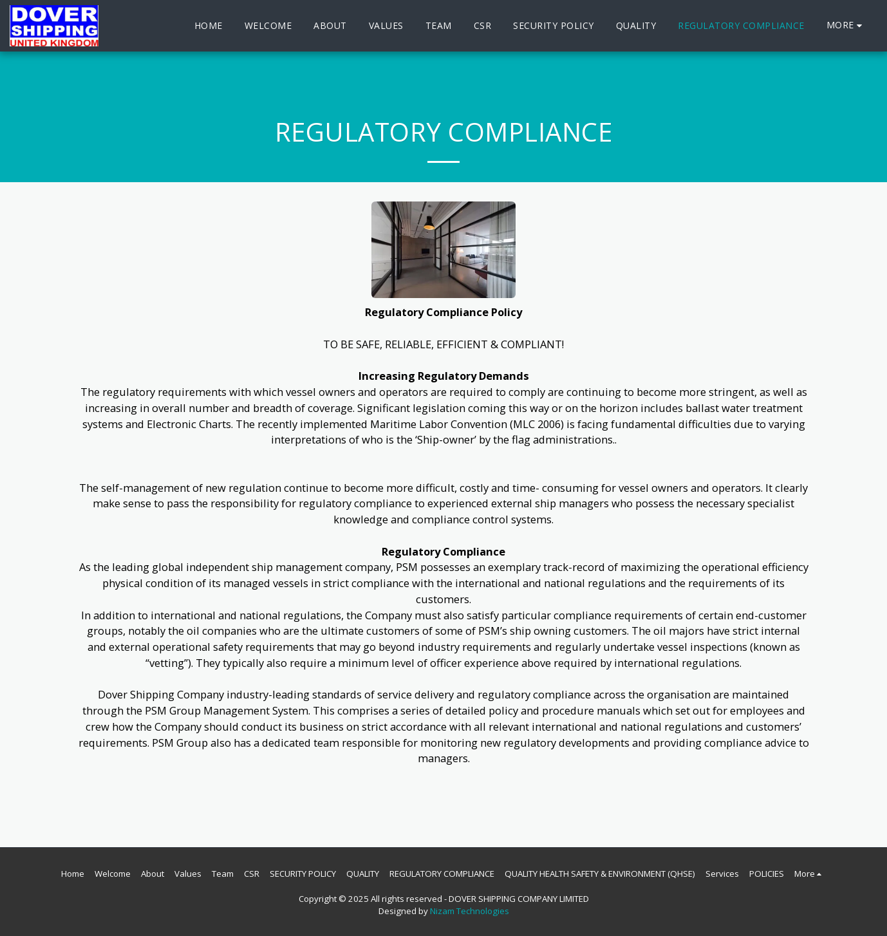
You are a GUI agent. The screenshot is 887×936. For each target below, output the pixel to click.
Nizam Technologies (469, 911)
